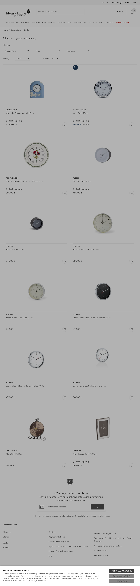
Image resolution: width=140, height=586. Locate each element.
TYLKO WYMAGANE (121, 576)
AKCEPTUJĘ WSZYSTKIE (121, 571)
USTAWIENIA (121, 581)
